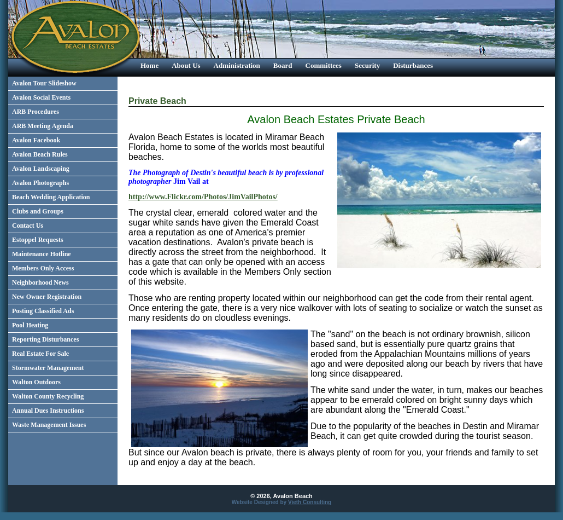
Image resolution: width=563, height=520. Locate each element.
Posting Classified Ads (43, 311)
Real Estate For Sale (40, 353)
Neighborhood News (40, 282)
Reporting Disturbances (45, 339)
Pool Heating (30, 325)
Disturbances (413, 65)
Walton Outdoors (36, 382)
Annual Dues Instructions (48, 410)
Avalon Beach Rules (40, 154)
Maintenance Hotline (41, 254)
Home (149, 65)
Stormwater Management (48, 368)
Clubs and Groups (37, 211)
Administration (237, 65)
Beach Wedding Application (51, 197)
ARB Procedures (35, 111)
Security (367, 65)
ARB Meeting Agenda (42, 126)
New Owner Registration (46, 297)
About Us (186, 65)
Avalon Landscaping (40, 168)
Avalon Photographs (40, 183)
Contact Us (27, 225)
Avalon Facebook (36, 140)
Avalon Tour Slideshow (44, 83)
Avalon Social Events (41, 97)
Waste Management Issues (49, 425)
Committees (324, 65)
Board (282, 65)
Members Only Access (43, 268)
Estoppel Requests (37, 240)
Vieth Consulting (309, 502)
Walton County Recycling (48, 396)
